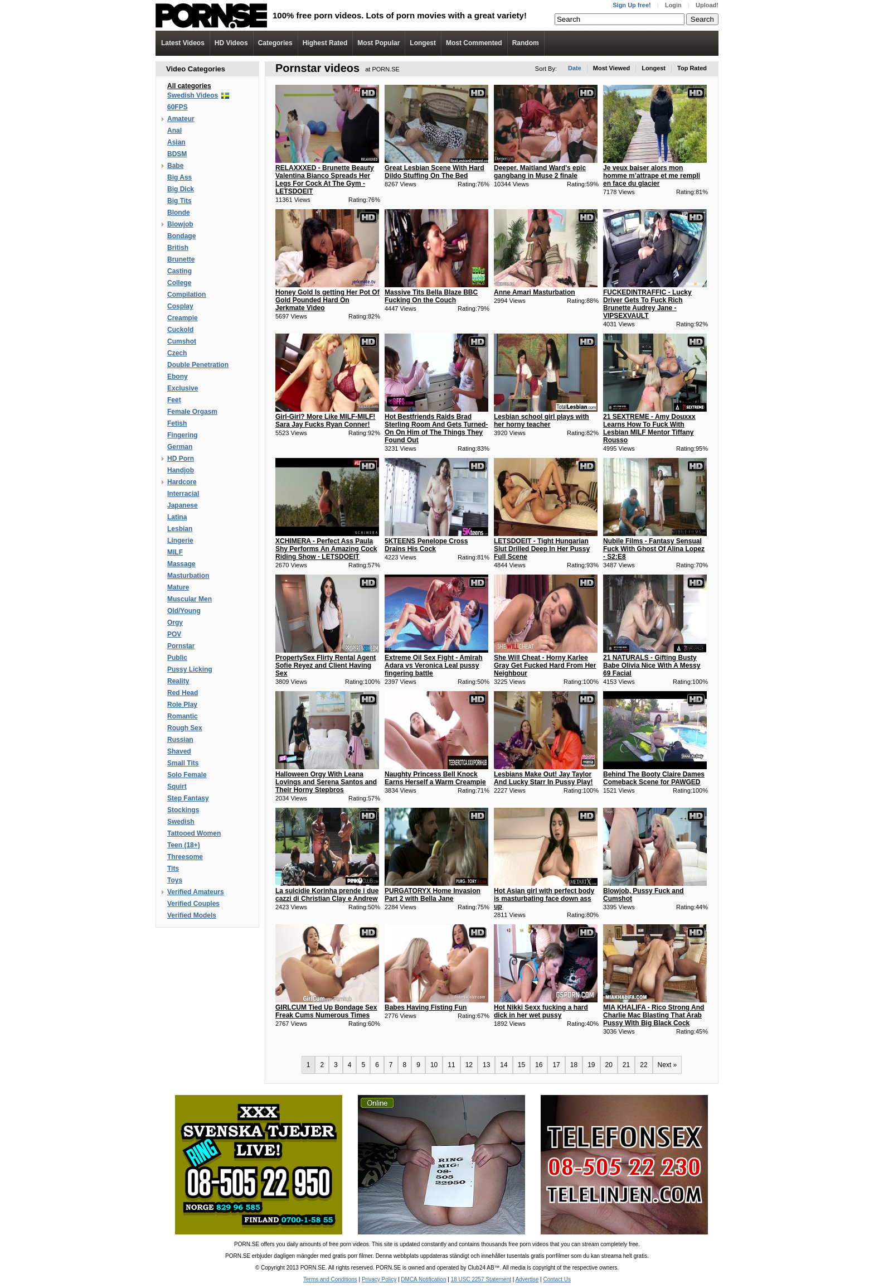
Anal (174, 130)
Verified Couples (193, 904)
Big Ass (179, 177)
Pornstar (181, 646)
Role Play (182, 704)
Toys (174, 880)
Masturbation (188, 576)
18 (573, 1065)
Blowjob (180, 224)
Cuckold (180, 330)
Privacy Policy (379, 1279)
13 (486, 1065)
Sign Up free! (631, 5)
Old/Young (184, 611)
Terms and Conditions (330, 1279)
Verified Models (191, 915)
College (179, 283)
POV (174, 634)
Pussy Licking (189, 669)
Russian (180, 740)
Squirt (177, 786)
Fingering (182, 435)
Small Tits (182, 763)
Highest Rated (325, 43)
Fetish (177, 423)
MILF (175, 552)
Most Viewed (611, 68)
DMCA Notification (423, 1279)
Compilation (186, 294)
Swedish (181, 822)
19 (591, 1065)
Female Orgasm (192, 412)
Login (673, 5)
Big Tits (179, 201)
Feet (174, 400)
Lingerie (180, 540)
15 (521, 1065)
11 (451, 1065)
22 (643, 1065)
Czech (177, 353)
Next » (667, 1065)
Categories (275, 43)
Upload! (707, 5)
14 (503, 1065)
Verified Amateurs (195, 892)
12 (469, 1065)
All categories (189, 86)
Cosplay (180, 306)
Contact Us (556, 1279)
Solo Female (187, 775)
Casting (179, 271)
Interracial (183, 494)
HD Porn (180, 458)
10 (434, 1065)
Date (574, 68)
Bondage (181, 236)
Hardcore (182, 482)
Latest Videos (183, 43)
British (177, 248)
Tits (173, 868)
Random (525, 43)
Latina (177, 517)
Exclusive (182, 388)
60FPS (177, 107)
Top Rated (692, 68)
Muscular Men (189, 599)
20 (609, 1065)
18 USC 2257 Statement (481, 1279)
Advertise (527, 1279)
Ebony (177, 376)
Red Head (182, 693)
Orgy (175, 622)
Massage (181, 564)
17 (556, 1065)
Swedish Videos (192, 95)
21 (626, 1065)
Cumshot (181, 341)
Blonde (178, 212)
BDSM (177, 154)
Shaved (179, 751)
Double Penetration (198, 365)
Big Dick (180, 189)
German (179, 447)
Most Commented (474, 43)
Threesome (185, 857)
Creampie (182, 318)
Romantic (182, 716)
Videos (231, 43)
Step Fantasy (188, 798)
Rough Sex (184, 728)
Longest (423, 43)
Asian (176, 142)
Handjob (180, 470)
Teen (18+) (183, 845)
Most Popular (378, 43)
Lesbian (179, 529)
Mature (178, 587)
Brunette (181, 259)
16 (538, 1065)
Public (177, 658)
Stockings (183, 810)
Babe (175, 166)
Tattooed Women (194, 833)
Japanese (182, 505)
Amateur (181, 119)
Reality (178, 681)
